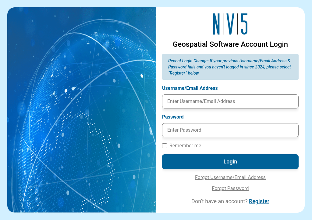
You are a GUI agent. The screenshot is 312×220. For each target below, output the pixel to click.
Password (176, 116)
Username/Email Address (193, 88)
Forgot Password (230, 188)
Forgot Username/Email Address (230, 177)
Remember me (185, 145)
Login (230, 161)
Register (259, 201)
